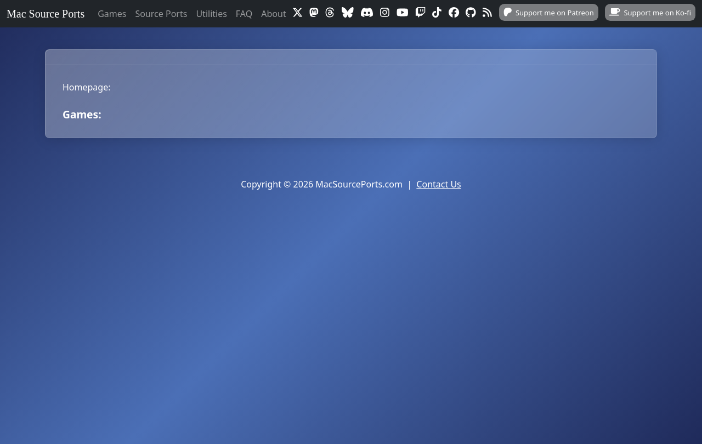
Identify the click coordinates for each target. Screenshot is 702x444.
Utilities (211, 14)
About (273, 14)
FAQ (244, 14)
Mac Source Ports (45, 14)
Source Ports (161, 14)
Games (112, 14)
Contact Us (438, 184)
